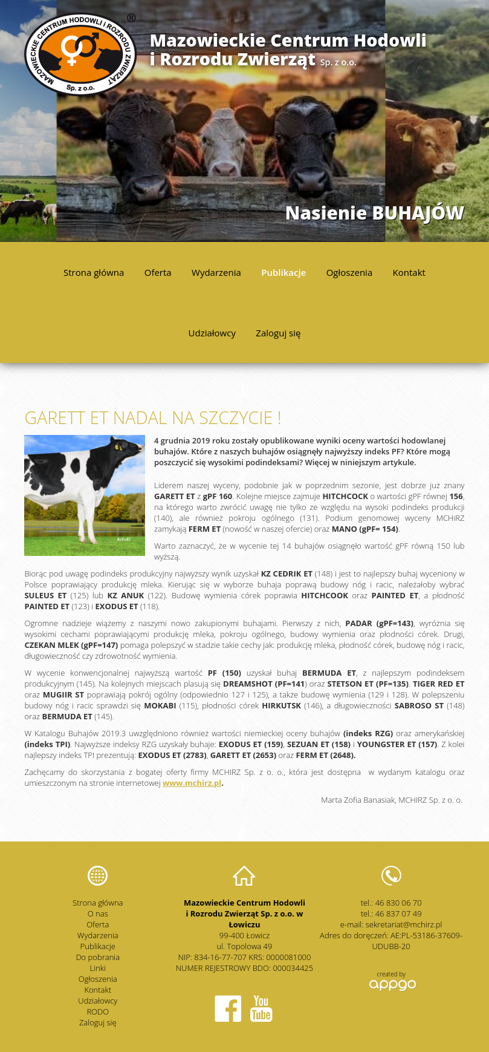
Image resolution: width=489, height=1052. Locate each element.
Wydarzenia (216, 272)
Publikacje (283, 272)
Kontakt (409, 272)
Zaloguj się (278, 333)
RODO (97, 1011)
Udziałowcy (212, 333)
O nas (98, 913)
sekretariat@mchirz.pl (404, 924)
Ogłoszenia (349, 272)
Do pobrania (98, 957)
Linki (98, 967)
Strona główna (93, 272)
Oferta (158, 272)
